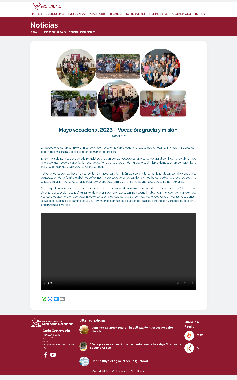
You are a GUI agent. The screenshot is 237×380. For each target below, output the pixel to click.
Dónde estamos (136, 18)
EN (203, 18)
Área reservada (181, 18)
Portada (37, 18)
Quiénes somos (55, 18)
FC (197, 352)
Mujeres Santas (158, 18)
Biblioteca (116, 18)
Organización (98, 18)
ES (196, 18)
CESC (199, 339)
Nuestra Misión (77, 18)
